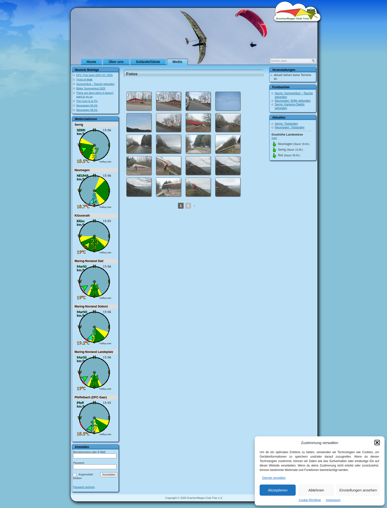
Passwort (78, 462)
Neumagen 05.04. (87, 105)
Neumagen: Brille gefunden (292, 100)
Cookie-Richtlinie (310, 500)
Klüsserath (82, 215)
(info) (274, 138)
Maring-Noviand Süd (89, 261)
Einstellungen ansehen (358, 490)
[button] (377, 442)
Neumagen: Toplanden (290, 127)
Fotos (131, 74)
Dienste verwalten (274, 478)
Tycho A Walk (84, 79)
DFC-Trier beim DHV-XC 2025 (94, 75)
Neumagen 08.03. (87, 109)
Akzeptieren (277, 490)
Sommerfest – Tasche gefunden (95, 83)
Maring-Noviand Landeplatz (94, 352)
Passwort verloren (84, 487)
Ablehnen (316, 490)
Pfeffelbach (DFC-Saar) (91, 397)
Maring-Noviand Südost (91, 306)
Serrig (79, 124)
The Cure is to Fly (87, 101)
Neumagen (82, 170)
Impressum (333, 500)
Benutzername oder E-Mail (89, 451)
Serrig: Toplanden (286, 123)
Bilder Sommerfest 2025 (90, 88)
